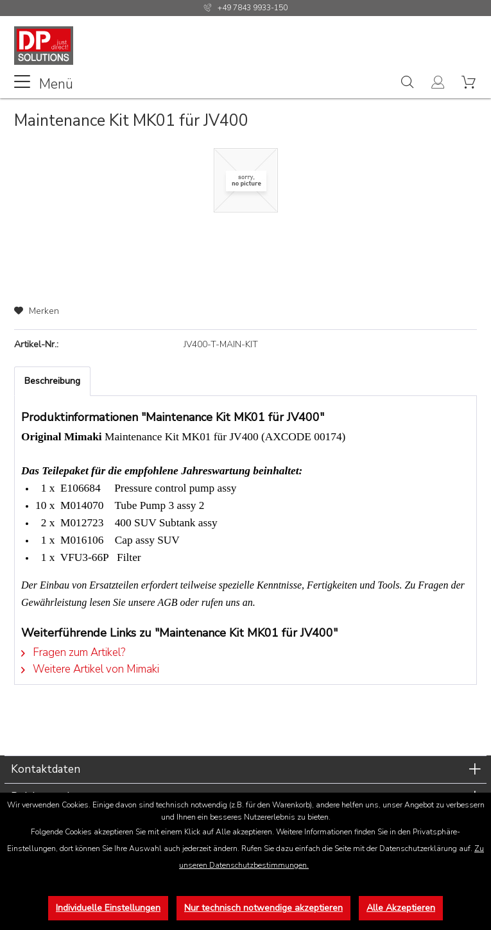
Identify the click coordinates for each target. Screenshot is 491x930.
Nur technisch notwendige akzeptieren (263, 908)
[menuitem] (43, 82)
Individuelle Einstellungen (108, 908)
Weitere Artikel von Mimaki (90, 669)
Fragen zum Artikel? (73, 652)
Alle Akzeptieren (400, 908)
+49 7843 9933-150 (253, 8)
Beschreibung (52, 381)
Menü (43, 83)
